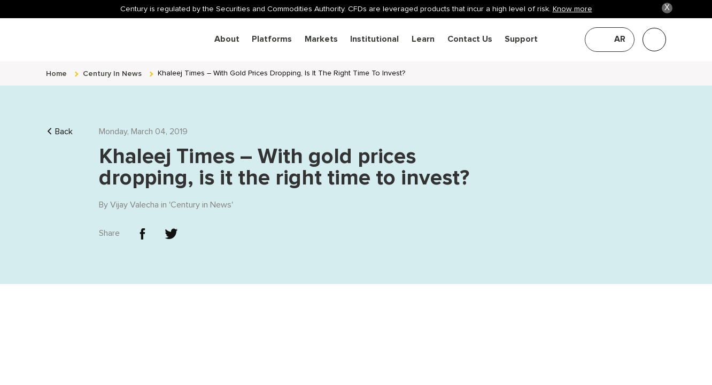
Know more (572, 8)
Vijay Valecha (134, 197)
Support (521, 39)
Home (56, 65)
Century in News (201, 197)
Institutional (374, 39)
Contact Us (469, 39)
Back (59, 123)
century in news (112, 65)
